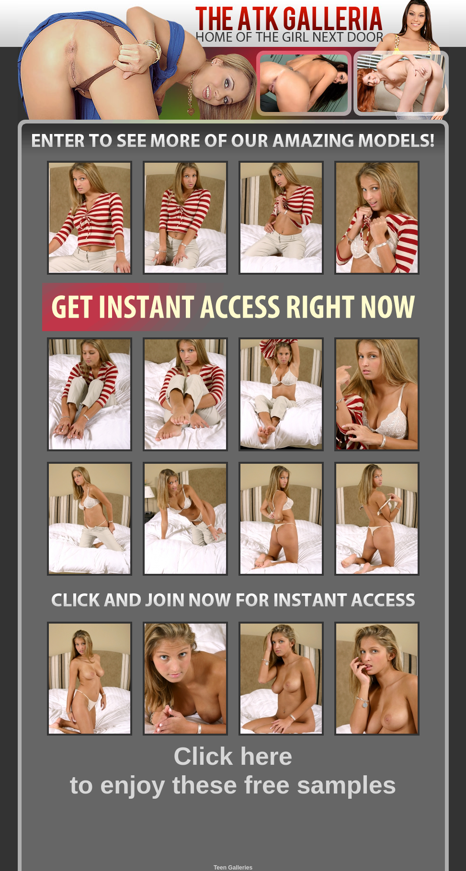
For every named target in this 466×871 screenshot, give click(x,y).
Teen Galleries (233, 867)
